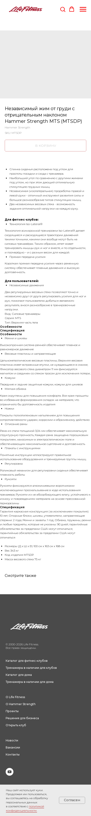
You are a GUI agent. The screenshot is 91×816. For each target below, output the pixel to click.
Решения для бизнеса (22, 718)
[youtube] (9, 774)
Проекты (12, 711)
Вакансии (13, 747)
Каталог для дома (19, 675)
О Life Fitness (15, 697)
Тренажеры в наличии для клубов (31, 667)
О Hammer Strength (21, 704)
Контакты (13, 754)
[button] (63, 9)
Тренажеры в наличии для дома (30, 682)
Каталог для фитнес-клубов (27, 660)
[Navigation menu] (83, 9)
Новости (12, 740)
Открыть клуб (16, 725)
